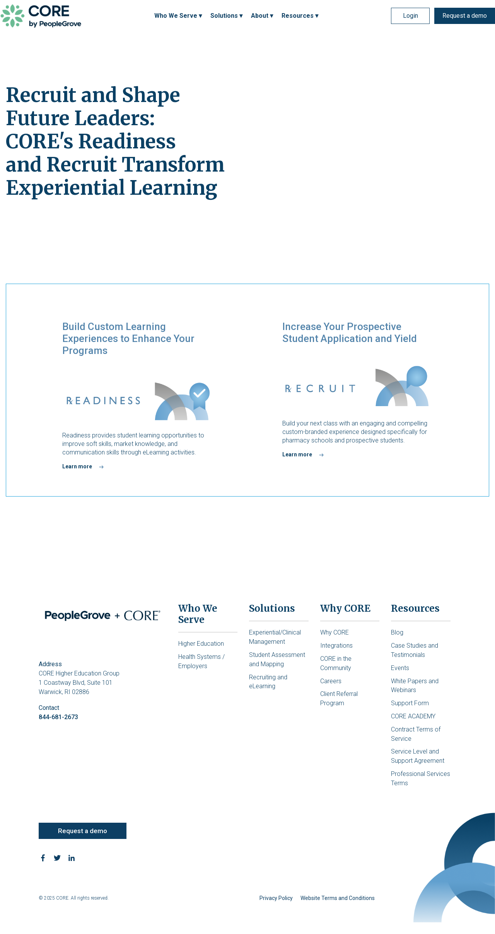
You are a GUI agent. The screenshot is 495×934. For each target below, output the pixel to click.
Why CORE (334, 632)
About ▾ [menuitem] (262, 15)
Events (400, 668)
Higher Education (201, 643)
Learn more (77, 466)
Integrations (336, 645)
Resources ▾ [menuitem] (300, 15)
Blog (397, 632)
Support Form (410, 703)
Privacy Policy (276, 898)
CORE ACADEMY (413, 716)
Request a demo (464, 15)
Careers (330, 681)
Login (410, 15)
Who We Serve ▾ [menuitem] (178, 15)
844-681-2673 (58, 717)
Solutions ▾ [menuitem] (226, 15)
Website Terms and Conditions (337, 898)
